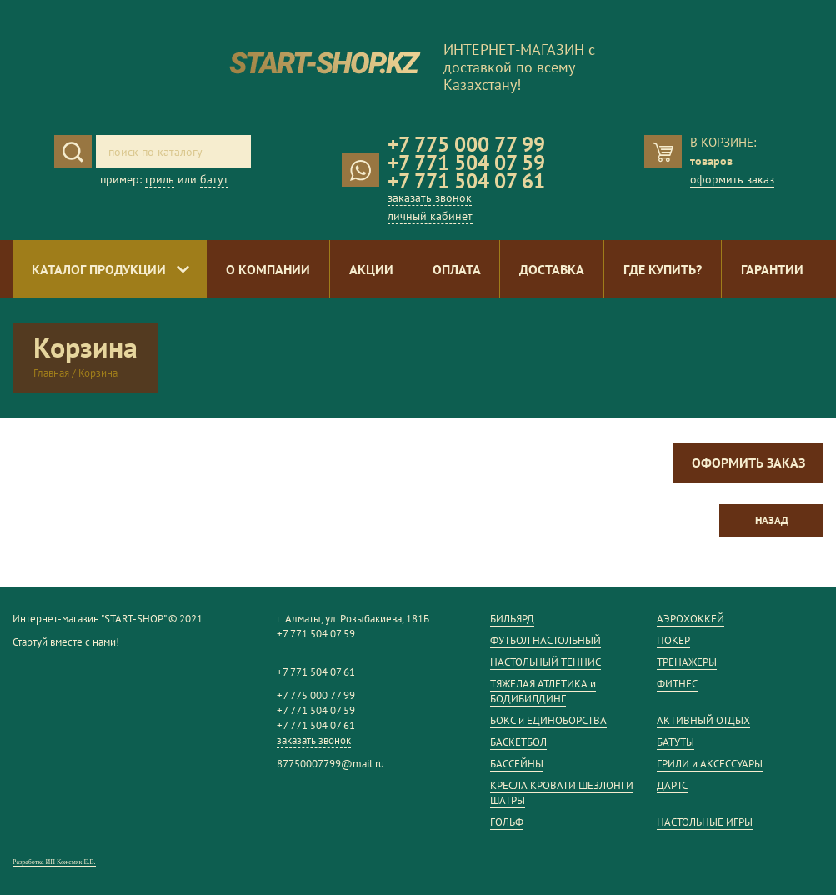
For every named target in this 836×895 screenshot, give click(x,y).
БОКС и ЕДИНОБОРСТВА (548, 720)
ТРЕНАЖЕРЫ (687, 662)
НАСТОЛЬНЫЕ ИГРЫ (705, 822)
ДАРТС (672, 785)
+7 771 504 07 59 (466, 162)
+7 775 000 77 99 (466, 144)
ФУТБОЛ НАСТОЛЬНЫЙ (545, 640)
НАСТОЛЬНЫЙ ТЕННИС (545, 662)
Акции (371, 269)
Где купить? (662, 269)
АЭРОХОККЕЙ (690, 619)
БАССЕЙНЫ (516, 764)
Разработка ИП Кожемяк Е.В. (54, 862)
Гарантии (772, 269)
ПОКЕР (673, 640)
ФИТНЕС (677, 684)
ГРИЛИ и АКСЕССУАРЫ (710, 764)
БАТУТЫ (675, 742)
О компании (268, 269)
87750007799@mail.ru (330, 764)
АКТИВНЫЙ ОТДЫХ (703, 720)
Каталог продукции (99, 269)
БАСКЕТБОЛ (518, 742)
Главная (51, 373)
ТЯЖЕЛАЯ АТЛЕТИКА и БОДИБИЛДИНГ (543, 691)
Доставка (551, 269)
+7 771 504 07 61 (466, 181)
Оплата (457, 269)
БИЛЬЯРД (512, 619)
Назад (771, 520)
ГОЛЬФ (506, 822)
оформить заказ (732, 179)
